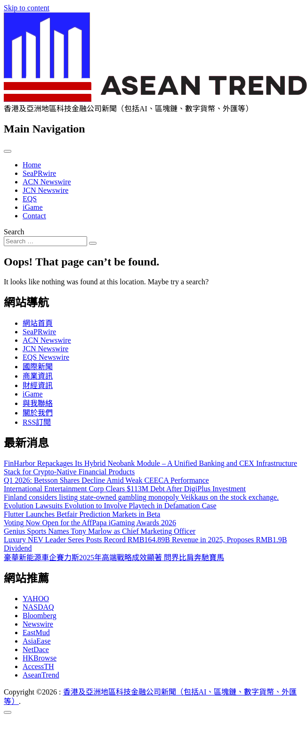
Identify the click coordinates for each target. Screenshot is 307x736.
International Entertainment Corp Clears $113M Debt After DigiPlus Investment (125, 489)
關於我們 (38, 413)
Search (14, 232)
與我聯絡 (38, 403)
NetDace (36, 649)
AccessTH (38, 666)
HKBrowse (40, 658)
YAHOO (36, 599)
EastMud (36, 632)
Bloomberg (40, 616)
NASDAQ (38, 607)
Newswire (38, 624)
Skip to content (26, 8)
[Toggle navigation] (7, 151)
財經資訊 (38, 385)
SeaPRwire (39, 173)
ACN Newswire (47, 182)
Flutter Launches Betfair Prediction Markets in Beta (82, 514)
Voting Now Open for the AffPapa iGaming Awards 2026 (90, 523)
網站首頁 (38, 323)
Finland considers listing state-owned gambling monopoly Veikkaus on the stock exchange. (141, 497)
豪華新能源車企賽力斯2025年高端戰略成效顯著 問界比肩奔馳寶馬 (114, 558)
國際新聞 (38, 367)
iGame (33, 207)
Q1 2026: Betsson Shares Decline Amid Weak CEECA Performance (106, 480)
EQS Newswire (46, 357)
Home (32, 165)
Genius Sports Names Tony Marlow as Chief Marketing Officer (99, 531)
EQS (30, 199)
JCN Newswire (45, 190)
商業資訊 (38, 376)
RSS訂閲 (37, 422)
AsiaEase (37, 641)
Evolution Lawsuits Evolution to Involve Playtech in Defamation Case (110, 506)
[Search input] (45, 241)
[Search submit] (93, 243)
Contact (34, 216)
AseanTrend (41, 675)
